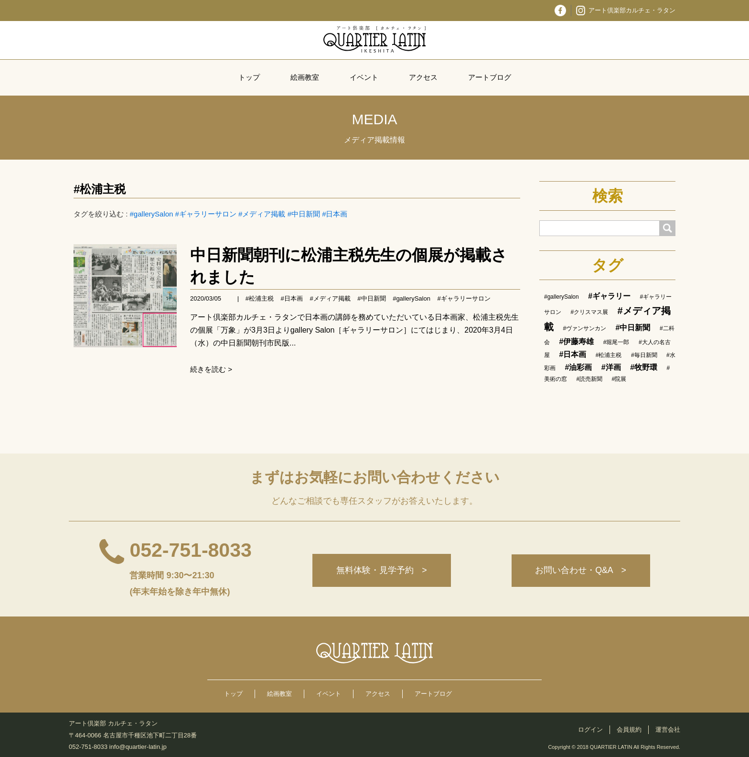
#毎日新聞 (644, 355)
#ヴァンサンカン (584, 328)
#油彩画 (578, 367)
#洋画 (611, 367)
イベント (364, 77)
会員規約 (629, 729)
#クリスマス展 (589, 312)
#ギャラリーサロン (205, 214)
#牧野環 (643, 367)
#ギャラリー (609, 296)
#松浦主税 (100, 189)
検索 (607, 196)
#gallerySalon (151, 214)
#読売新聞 (589, 379)
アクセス (423, 77)
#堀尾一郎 (616, 342)
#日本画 (334, 214)
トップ (249, 77)
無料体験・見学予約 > (381, 570)
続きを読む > (211, 369)
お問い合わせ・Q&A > (580, 570)
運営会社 (667, 729)
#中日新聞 (304, 214)
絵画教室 (304, 77)
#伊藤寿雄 (576, 341)
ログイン (590, 729)
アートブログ (489, 77)
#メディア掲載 (261, 214)
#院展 (619, 379)
